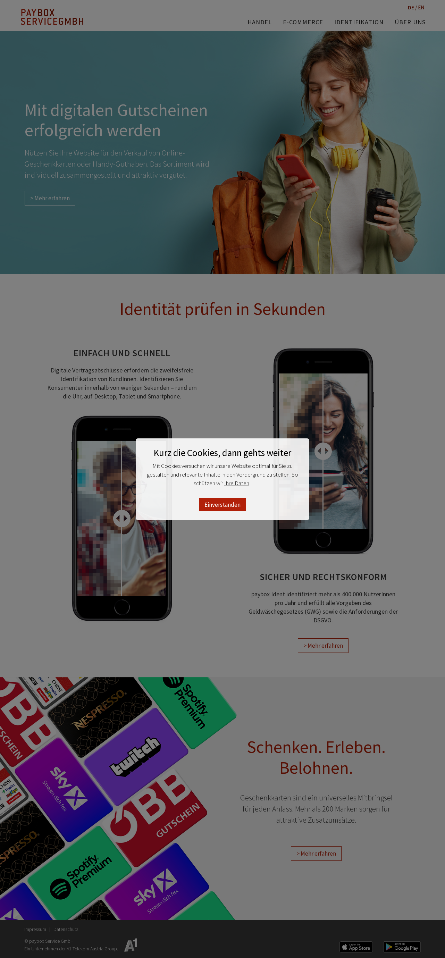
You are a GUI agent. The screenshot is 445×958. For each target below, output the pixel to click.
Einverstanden (222, 505)
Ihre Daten (236, 483)
